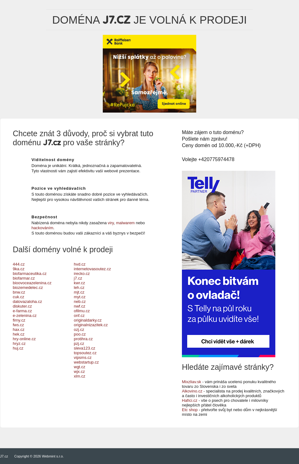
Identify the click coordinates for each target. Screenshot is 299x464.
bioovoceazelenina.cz (32, 283)
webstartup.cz (86, 362)
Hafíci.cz (189, 400)
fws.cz (18, 324)
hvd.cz (80, 264)
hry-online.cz (24, 338)
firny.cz (19, 320)
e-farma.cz (22, 311)
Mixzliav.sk (191, 381)
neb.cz (80, 301)
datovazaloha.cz (27, 301)
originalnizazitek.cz (91, 324)
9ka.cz (19, 269)
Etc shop (190, 409)
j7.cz (78, 278)
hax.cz (19, 329)
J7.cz (4, 456)
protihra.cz (83, 338)
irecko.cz (82, 273)
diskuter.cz (22, 306)
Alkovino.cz (192, 391)
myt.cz (80, 297)
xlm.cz (79, 376)
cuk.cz (18, 297)
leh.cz (79, 287)
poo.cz (80, 334)
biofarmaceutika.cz (29, 273)
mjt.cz (79, 292)
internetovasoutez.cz (92, 269)
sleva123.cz (84, 348)
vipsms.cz (83, 357)
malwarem (125, 222)
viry (111, 222)
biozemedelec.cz (28, 287)
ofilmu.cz (82, 311)
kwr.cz (79, 283)
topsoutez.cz (85, 352)
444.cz (19, 264)
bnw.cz (19, 292)
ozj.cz (79, 329)
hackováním (42, 227)
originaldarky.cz (88, 320)
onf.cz (79, 315)
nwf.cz (79, 306)
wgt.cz (79, 366)
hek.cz (19, 334)
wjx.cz (79, 371)
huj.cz (18, 348)
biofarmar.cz (24, 278)
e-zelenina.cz (25, 315)
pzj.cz (79, 343)
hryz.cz (19, 343)
